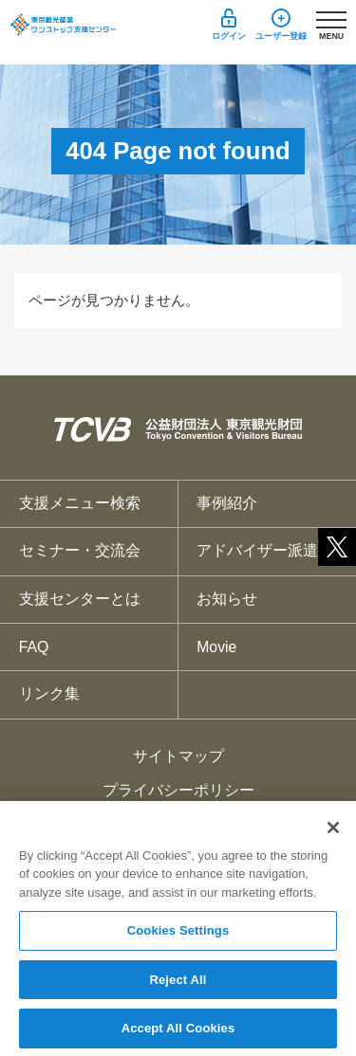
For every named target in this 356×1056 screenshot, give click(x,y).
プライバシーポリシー (178, 790)
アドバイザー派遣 (257, 550)
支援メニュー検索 (80, 503)
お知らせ (227, 599)
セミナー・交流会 (80, 550)
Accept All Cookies (178, 1035)
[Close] (333, 833)
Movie (216, 647)
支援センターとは (80, 599)
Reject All (177, 985)
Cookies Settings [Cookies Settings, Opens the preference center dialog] (178, 936)
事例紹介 (227, 503)
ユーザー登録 (281, 36)
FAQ (34, 647)
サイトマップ (178, 756)
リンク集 (49, 693)
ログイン (229, 36)
